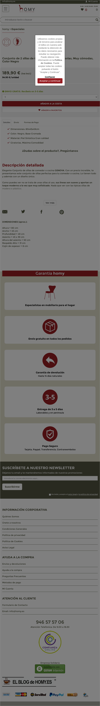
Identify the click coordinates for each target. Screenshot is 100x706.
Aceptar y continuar (50, 80)
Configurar (50, 77)
